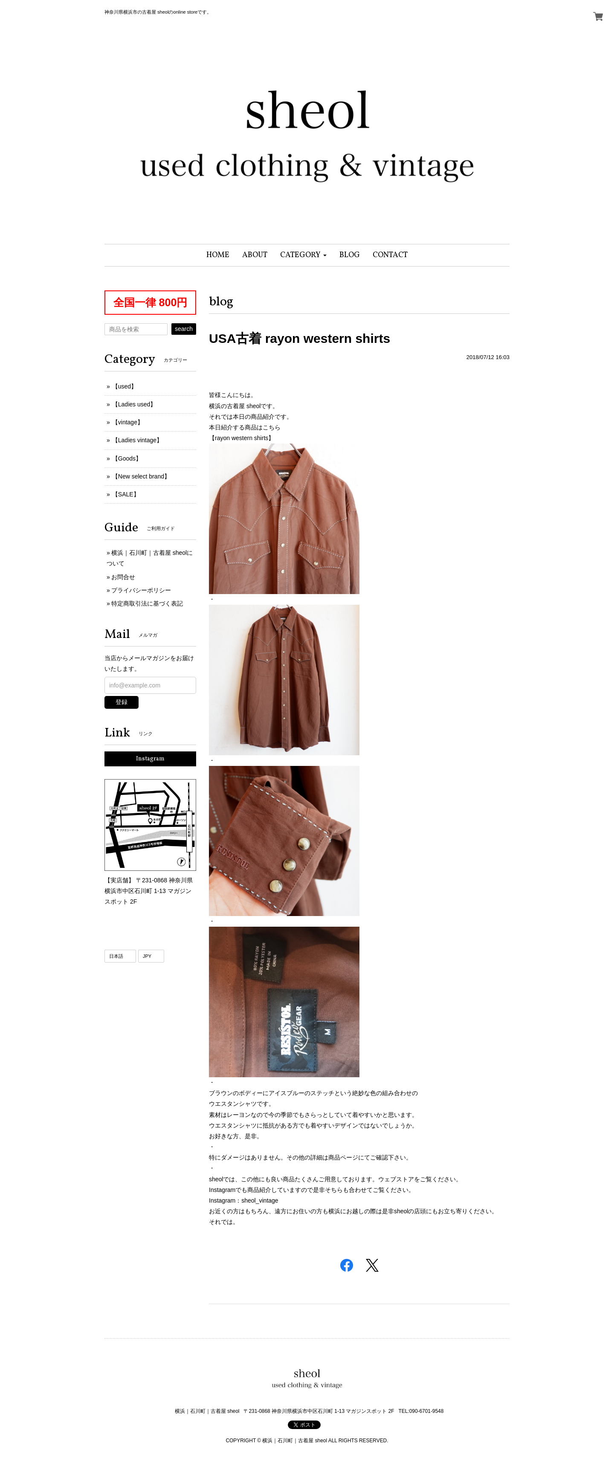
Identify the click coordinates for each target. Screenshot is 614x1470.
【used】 (124, 386)
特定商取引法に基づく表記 (147, 603)
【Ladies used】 (134, 404)
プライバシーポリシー (141, 590)
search (184, 328)
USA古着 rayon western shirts (299, 338)
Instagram (150, 759)
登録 (121, 702)
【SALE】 (125, 494)
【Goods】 (127, 458)
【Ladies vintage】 (137, 440)
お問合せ (123, 577)
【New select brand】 (141, 476)
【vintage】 (127, 422)
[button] (303, 255)
